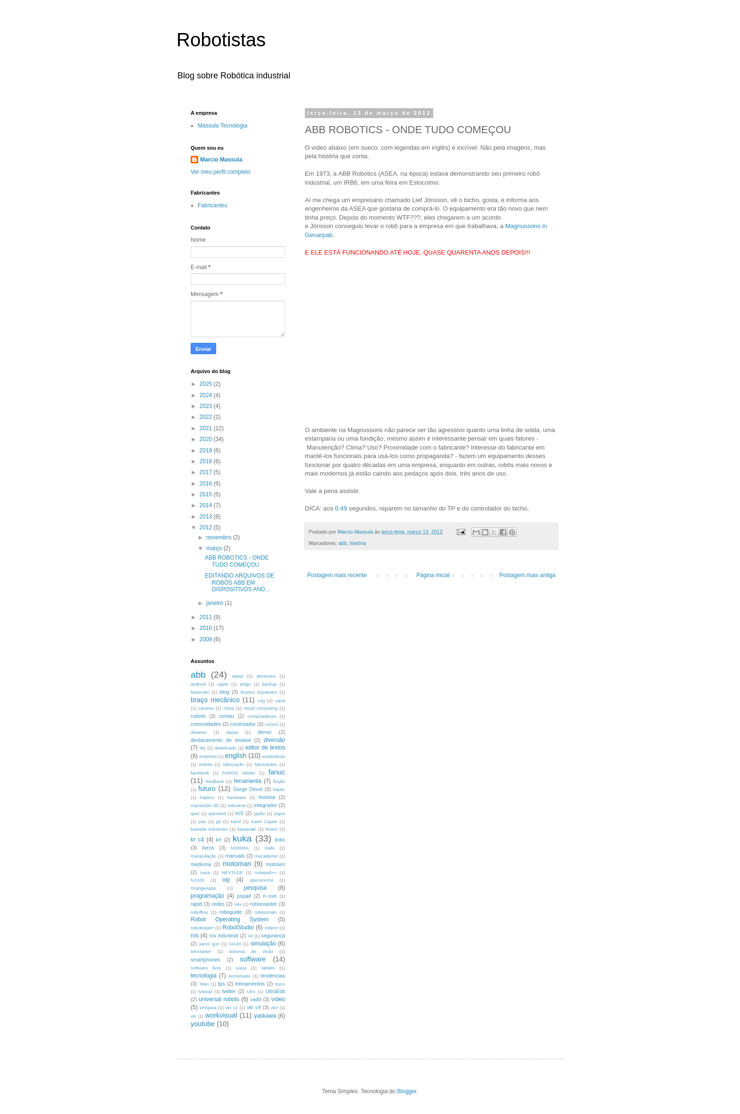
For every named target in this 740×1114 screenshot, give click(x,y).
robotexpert (202, 927)
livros (208, 847)
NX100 (197, 880)
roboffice (199, 912)
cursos (271, 724)
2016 (207, 483)
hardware (236, 797)
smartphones (205, 959)
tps (221, 983)
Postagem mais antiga (527, 575)
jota (202, 821)
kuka (242, 838)
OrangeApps (203, 888)
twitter (229, 991)
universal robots (219, 999)
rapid (196, 904)
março (215, 548)
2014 (207, 505)
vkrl (274, 1007)
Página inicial (433, 575)
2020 (207, 439)
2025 (207, 384)
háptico (207, 797)
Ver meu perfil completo (220, 172)
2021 (207, 428)
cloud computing (261, 708)
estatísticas (273, 756)
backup (269, 684)
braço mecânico (215, 700)
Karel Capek (264, 821)
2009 (207, 639)
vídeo (278, 999)
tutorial (205, 991)
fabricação (233, 764)
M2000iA (240, 847)
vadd (255, 999)
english (236, 755)
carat (280, 700)
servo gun (209, 943)
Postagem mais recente (337, 575)
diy (202, 747)
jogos (279, 813)
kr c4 (197, 839)
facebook (200, 772)
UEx (251, 991)
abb (342, 543)
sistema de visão (251, 951)
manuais (234, 856)
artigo (245, 684)
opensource (261, 880)
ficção (279, 781)
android (198, 684)
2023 (207, 406)
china (228, 708)
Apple (223, 684)
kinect (272, 829)
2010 (207, 628)
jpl (218, 821)
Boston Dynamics (259, 692)
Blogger (407, 1091)
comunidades (206, 724)
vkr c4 (254, 1007)
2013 (207, 516)
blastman (200, 692)
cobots (198, 716)
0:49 (341, 508)
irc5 (239, 813)
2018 (207, 461)
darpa (232, 732)
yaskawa (265, 1015)
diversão (274, 740)
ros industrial (223, 935)
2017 (207, 472)
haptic (279, 789)
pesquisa (255, 887)
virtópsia (208, 1007)
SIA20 (235, 943)
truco (280, 983)
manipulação (203, 856)
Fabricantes (212, 205)
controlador (243, 724)
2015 (207, 494)
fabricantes (266, 764)
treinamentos (249, 983)
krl (218, 839)
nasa (205, 872)
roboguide (230, 912)
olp (226, 879)
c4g (261, 700)
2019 (207, 450)
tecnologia (204, 975)
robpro (271, 927)
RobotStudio (238, 927)
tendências (273, 975)
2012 (207, 527)
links (280, 839)
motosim (275, 864)
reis (237, 904)
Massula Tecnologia (222, 125)
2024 (207, 395)
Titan (204, 983)
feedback (215, 781)
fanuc (277, 772)
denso (264, 732)
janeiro (215, 603)
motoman (237, 863)
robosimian (265, 912)
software (253, 959)
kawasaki (246, 829)
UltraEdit (275, 991)
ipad (195, 813)
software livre (206, 967)
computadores (261, 716)
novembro (219, 537)
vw (193, 1016)
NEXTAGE (232, 872)
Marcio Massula (221, 159)
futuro (207, 788)
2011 (207, 617)
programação (207, 896)
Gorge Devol (247, 789)
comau (226, 716)
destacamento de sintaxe (221, 740)
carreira (206, 708)
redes (218, 904)
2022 (207, 417)
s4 (250, 935)
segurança (273, 935)
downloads (225, 747)
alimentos (266, 676)
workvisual (221, 1015)
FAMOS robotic (238, 772)
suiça (241, 967)
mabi (270, 847)
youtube (203, 1024)
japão (259, 813)
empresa (208, 756)
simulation (201, 951)
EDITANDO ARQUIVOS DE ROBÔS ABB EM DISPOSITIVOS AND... (239, 582)
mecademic (266, 856)
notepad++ (266, 872)
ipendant (217, 813)
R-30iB (270, 896)
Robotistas (221, 39)
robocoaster (263, 904)
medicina (201, 864)
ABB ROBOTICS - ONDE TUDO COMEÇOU (237, 561)
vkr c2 (232, 1007)
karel (236, 821)
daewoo (199, 732)
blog (224, 692)
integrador (266, 805)
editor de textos (265, 747)
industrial (236, 805)
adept (237, 676)
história (358, 543)
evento (205, 764)
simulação (263, 943)
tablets (268, 967)
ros (195, 935)
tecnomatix (239, 975)
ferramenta (247, 781)
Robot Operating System (230, 919)
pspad (244, 896)
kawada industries (209, 829)
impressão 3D (205, 805)
